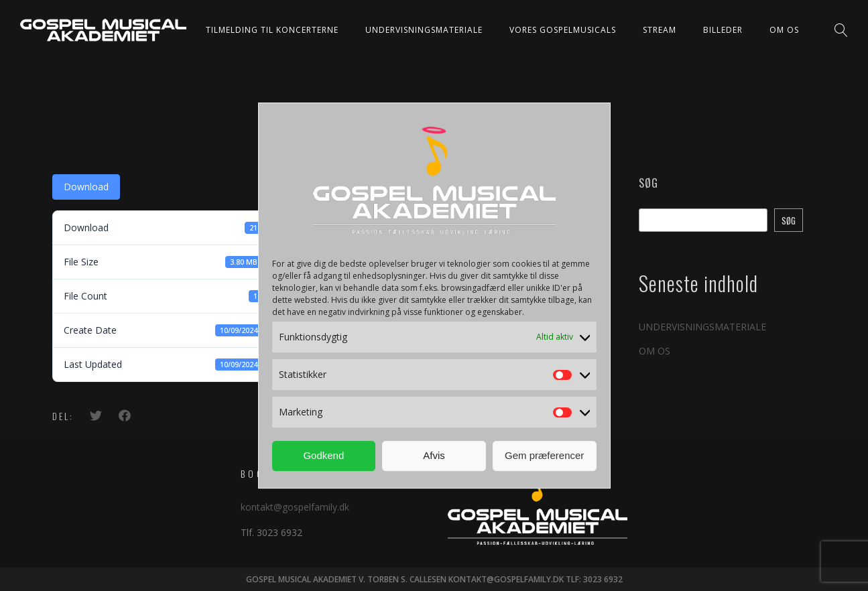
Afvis (434, 455)
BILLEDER (723, 30)
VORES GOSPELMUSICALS (562, 30)
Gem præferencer (544, 455)
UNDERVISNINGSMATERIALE (424, 30)
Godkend (323, 455)
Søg (648, 183)
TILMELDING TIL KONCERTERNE (272, 30)
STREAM (659, 30)
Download (86, 186)
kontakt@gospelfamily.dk (295, 507)
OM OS (784, 30)
